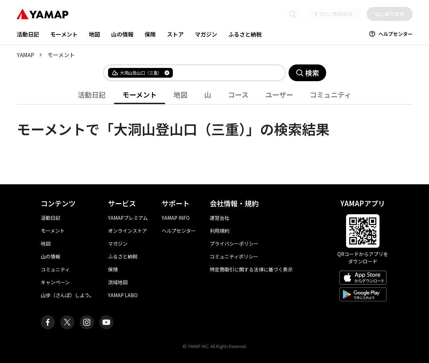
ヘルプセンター (391, 33)
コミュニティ (330, 95)
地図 (94, 34)
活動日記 (28, 34)
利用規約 (219, 230)
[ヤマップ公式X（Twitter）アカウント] (67, 322)
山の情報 (122, 34)
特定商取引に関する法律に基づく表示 (251, 269)
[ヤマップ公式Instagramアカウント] (87, 322)
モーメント (64, 34)
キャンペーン (55, 282)
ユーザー (279, 95)
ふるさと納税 (245, 34)
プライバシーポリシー (234, 243)
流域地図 (118, 282)
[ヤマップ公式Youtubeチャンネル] (106, 322)
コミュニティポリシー (234, 256)
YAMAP (25, 55)
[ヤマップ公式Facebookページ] (48, 322)
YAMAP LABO (123, 295)
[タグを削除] (166, 72)
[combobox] (223, 73)
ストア (175, 34)
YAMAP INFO (176, 217)
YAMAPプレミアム (128, 217)
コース (238, 95)
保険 (150, 34)
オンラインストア (127, 230)
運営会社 (219, 217)
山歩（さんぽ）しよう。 (67, 295)
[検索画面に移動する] (293, 14)
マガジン (206, 34)
